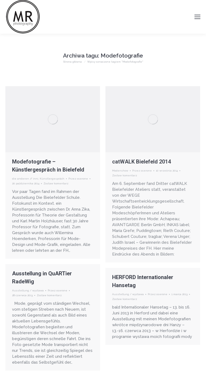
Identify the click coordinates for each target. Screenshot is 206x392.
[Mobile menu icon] (197, 17)
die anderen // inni (25, 178)
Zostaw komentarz (55, 183)
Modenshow (120, 170)
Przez (78, 178)
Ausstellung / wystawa (28, 290)
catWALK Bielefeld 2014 (141, 161)
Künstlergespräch (52, 178)
